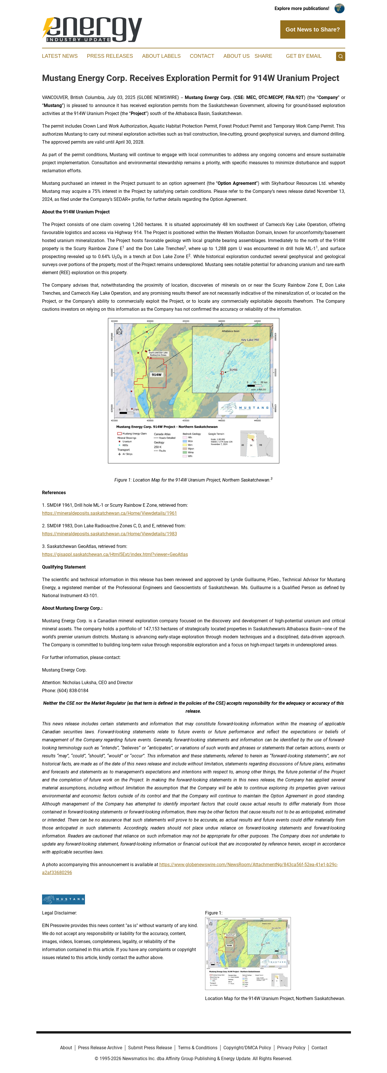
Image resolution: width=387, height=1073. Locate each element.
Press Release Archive (100, 1047)
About (66, 1047)
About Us (236, 56)
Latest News (60, 56)
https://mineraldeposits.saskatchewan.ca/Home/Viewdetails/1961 (109, 513)
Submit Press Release (150, 1047)
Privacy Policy (291, 1047)
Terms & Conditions (197, 1047)
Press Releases (110, 56)
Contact (202, 56)
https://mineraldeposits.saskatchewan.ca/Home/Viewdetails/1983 (109, 533)
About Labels (161, 56)
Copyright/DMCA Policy (247, 1047)
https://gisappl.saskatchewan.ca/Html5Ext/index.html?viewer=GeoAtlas (115, 554)
